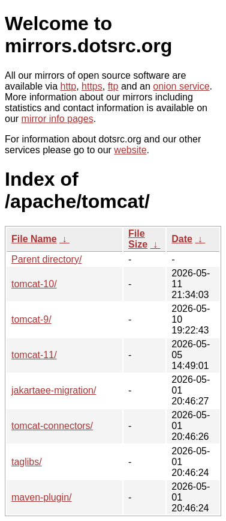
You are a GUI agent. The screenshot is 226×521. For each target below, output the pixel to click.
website (130, 150)
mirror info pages (58, 119)
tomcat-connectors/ (52, 426)
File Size (137, 238)
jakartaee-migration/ (53, 390)
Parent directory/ (46, 259)
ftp (113, 86)
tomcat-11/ (34, 355)
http (69, 86)
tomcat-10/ (34, 284)
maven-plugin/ (41, 497)
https (92, 86)
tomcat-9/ (31, 319)
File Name (34, 239)
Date (181, 239)
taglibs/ (26, 462)
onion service (181, 86)
